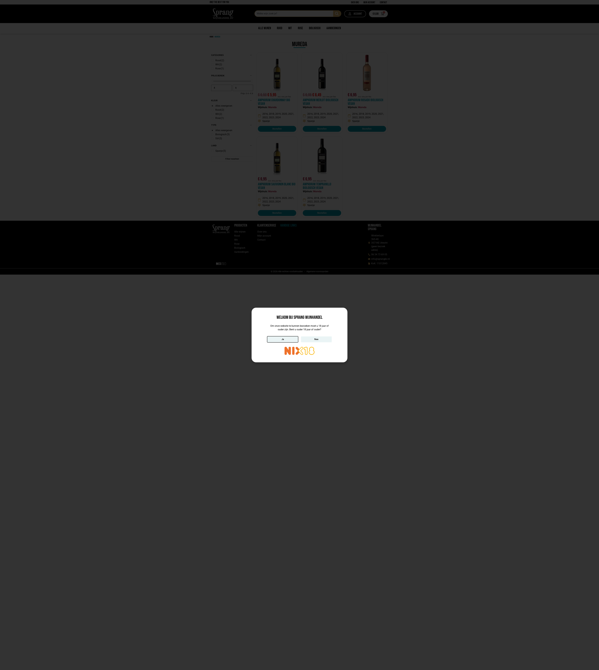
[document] (299, 335)
